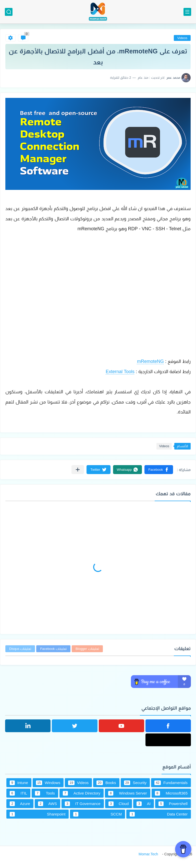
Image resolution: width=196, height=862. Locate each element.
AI (144, 803)
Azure (20, 803)
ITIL (18, 793)
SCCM (97, 814)
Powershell (173, 803)
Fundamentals (171, 782)
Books (106, 782)
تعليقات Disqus (20, 649)
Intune (19, 782)
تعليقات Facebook (53, 649)
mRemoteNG (150, 361)
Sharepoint (37, 814)
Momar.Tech (148, 854)
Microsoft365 (171, 793)
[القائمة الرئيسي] (187, 12)
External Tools (120, 371)
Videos (182, 38)
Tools (45, 793)
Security (135, 782)
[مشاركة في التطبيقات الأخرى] (77, 469)
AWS (47, 803)
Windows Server (127, 793)
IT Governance (83, 803)
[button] (158, 469)
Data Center (159, 814)
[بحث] (9, 12)
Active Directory (81, 793)
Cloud (118, 803)
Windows (48, 782)
